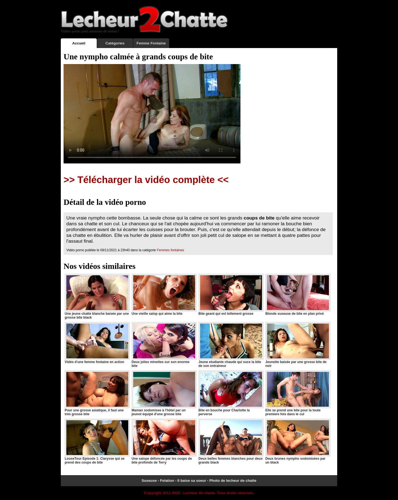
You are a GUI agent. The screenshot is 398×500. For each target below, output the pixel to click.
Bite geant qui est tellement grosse (230, 295)
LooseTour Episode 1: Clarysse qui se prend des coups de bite (97, 441)
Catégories (115, 43)
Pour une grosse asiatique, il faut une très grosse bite (97, 393)
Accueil (78, 43)
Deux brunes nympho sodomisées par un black (297, 441)
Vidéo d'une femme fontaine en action (97, 343)
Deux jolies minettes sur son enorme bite (164, 345)
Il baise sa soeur (191, 480)
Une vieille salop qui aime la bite (164, 295)
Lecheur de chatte (199, 493)
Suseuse (149, 480)
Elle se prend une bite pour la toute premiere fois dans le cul (297, 393)
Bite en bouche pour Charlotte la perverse (230, 393)
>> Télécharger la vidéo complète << (146, 179)
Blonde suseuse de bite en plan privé (297, 295)
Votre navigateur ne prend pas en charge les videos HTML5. (152, 113)
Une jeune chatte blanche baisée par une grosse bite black (97, 296)
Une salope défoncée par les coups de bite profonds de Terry (164, 441)
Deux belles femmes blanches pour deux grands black (230, 441)
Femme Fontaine (151, 43)
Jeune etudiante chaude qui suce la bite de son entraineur (230, 345)
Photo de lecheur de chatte (232, 480)
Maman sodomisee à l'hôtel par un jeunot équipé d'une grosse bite (164, 393)
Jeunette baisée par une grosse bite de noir (297, 345)
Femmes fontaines (170, 250)
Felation (167, 480)
